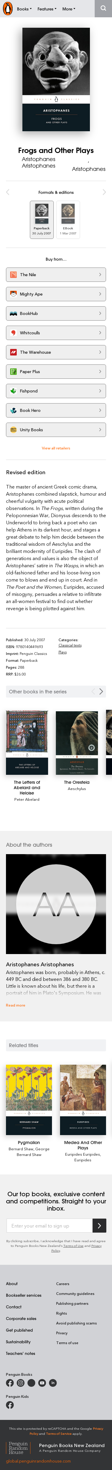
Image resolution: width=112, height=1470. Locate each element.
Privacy (61, 1332)
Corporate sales (21, 1318)
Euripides (82, 1160)
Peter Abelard (26, 799)
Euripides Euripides (82, 1154)
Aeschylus (77, 788)
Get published (19, 1330)
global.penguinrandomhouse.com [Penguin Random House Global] (38, 1461)
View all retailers (56, 448)
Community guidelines (75, 1293)
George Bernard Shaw (33, 1151)
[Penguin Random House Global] (22, 1447)
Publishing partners (72, 1303)
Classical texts (70, 645)
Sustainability (18, 1341)
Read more (15, 1005)
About (12, 1283)
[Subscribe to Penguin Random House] (99, 1226)
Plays (63, 652)
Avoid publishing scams (76, 1323)
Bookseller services (24, 1295)
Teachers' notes (20, 1353)
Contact (14, 1306)
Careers (62, 1283)
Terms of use (67, 1342)
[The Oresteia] (77, 743)
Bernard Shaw (21, 1148)
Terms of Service (59, 1433)
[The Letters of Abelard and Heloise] (27, 742)
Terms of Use (73, 1245)
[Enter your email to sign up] (49, 1226)
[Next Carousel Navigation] (101, 691)
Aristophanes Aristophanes (38, 162)
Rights (61, 1313)
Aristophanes (88, 169)
